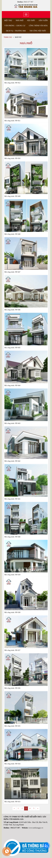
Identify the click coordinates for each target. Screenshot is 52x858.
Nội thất (31, 20)
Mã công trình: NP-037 (12, 650)
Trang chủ (8, 37)
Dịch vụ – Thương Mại (16, 31)
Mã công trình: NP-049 (12, 196)
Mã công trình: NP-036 (12, 688)
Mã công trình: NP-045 (12, 348)
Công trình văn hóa (38, 26)
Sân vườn (43, 20)
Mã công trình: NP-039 (12, 575)
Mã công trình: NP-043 (12, 423)
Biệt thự (8, 20)
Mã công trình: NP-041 (12, 499)
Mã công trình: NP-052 (12, 83)
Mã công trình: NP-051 (12, 121)
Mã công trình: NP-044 (12, 385)
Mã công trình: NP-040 (12, 537)
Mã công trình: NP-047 (12, 272)
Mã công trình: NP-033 (12, 802)
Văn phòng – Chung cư (14, 26)
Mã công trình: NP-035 (12, 726)
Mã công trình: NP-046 (12, 310)
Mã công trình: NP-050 (12, 158)
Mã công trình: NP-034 (12, 764)
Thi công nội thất (37, 31)
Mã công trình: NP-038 (12, 612)
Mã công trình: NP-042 (12, 461)
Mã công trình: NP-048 (12, 234)
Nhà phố (19, 20)
